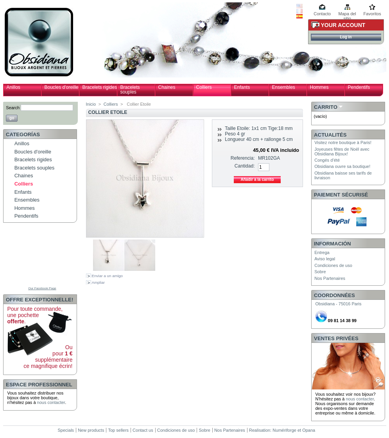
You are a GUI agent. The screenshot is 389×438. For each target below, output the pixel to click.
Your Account (343, 25)
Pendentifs (359, 87)
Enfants (242, 87)
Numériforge (284, 430)
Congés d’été (327, 160)
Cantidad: (245, 166)
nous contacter (51, 402)
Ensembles (283, 87)
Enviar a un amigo (107, 276)
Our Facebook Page (42, 288)
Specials (66, 430)
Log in (346, 37)
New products (91, 430)
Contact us (143, 430)
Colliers (204, 87)
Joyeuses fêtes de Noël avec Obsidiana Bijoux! (341, 151)
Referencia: (243, 158)
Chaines (167, 87)
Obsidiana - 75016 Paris (339, 303)
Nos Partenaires (329, 278)
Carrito (325, 107)
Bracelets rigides (99, 87)
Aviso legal (324, 258)
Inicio (91, 104)
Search (13, 107)
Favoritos (372, 13)
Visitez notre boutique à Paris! (342, 142)
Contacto (322, 13)
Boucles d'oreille (62, 87)
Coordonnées (334, 295)
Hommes (319, 87)
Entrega (322, 252)
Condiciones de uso (333, 265)
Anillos (13, 87)
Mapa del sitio (347, 14)
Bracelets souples (130, 90)
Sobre (320, 271)
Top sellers (118, 430)
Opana (308, 430)
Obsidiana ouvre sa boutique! (342, 166)
